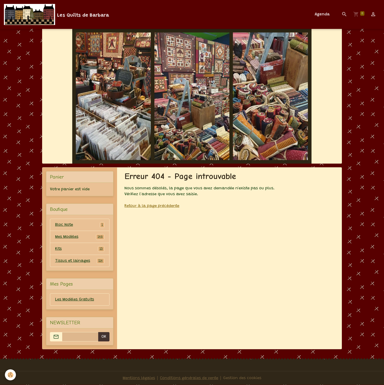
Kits (80, 249)
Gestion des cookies (242, 378)
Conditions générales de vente (189, 378)
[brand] (56, 14)
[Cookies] (10, 374)
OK (103, 337)
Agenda (322, 14)
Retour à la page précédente (151, 206)
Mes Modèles (80, 237)
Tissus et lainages (80, 261)
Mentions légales (139, 378)
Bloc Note (80, 225)
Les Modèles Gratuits (74, 299)
